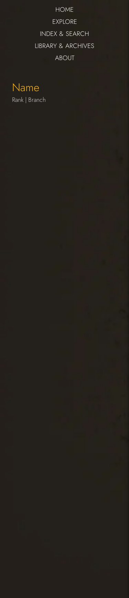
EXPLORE (64, 21)
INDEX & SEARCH (64, 33)
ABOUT (64, 57)
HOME (64, 9)
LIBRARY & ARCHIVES (64, 45)
